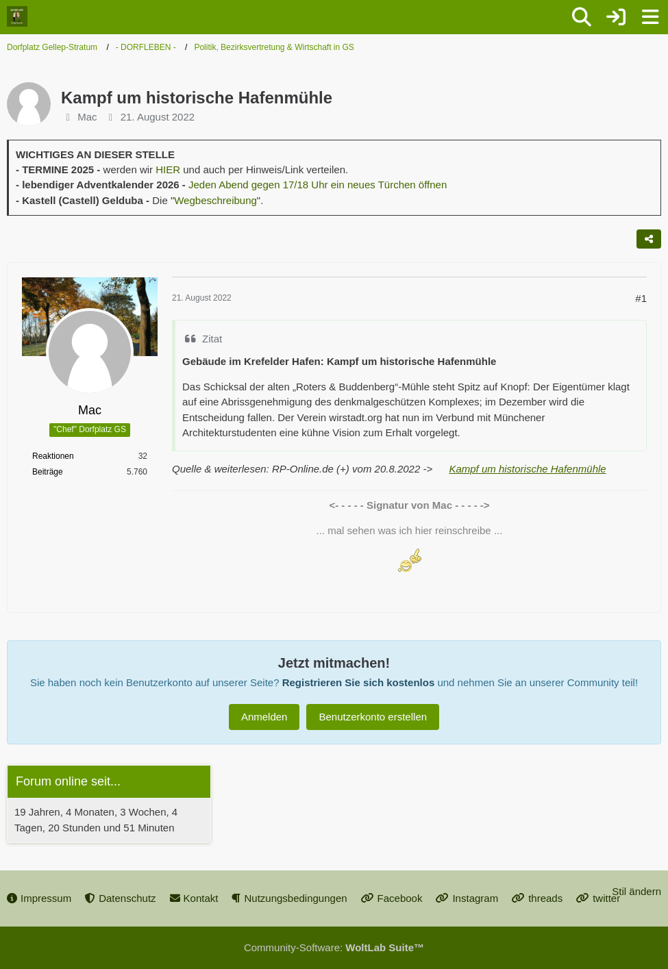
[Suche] (581, 17)
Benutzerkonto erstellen (373, 716)
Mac (87, 117)
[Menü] (650, 17)
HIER (168, 169)
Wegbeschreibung (215, 200)
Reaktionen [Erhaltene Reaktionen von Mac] (53, 456)
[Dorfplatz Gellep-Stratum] (17, 16)
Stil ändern (636, 891)
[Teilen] (648, 239)
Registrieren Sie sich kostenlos (358, 682)
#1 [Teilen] (641, 298)
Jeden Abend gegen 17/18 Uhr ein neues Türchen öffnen (317, 184)
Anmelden (264, 716)
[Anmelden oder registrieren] (616, 17)
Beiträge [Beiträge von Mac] (47, 472)
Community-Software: (334, 947)
